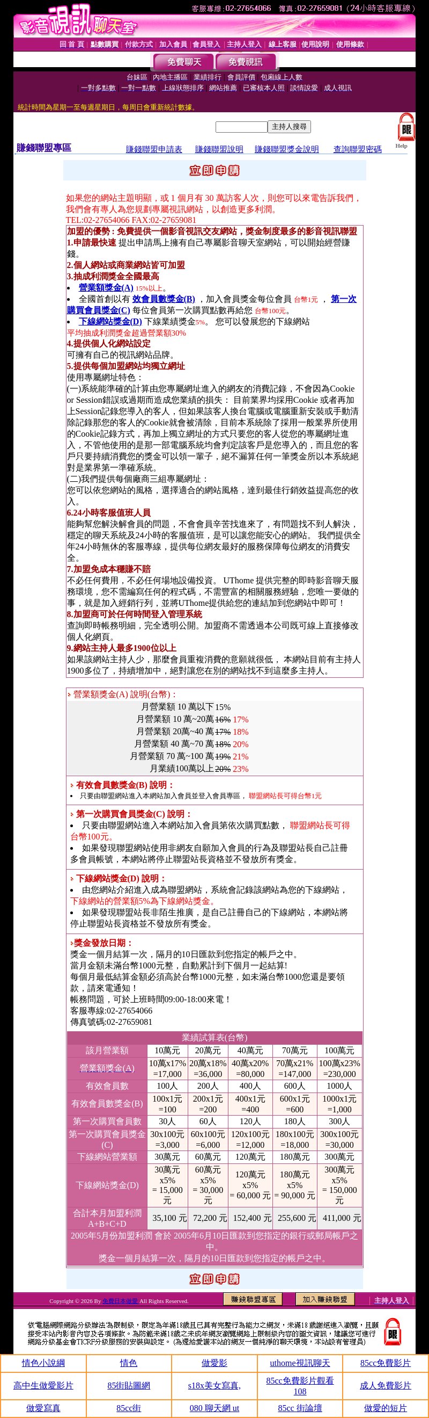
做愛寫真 (43, 1408)
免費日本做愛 (120, 1301)
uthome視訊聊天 (300, 1363)
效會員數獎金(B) (163, 298)
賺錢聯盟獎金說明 (287, 149)
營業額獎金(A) (106, 287)
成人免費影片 (385, 1385)
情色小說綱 (43, 1363)
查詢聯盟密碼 (358, 149)
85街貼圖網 (128, 1385)
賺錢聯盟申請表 (154, 149)
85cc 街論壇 (300, 1408)
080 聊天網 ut (214, 1408)
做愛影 (214, 1363)
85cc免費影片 (385, 1363)
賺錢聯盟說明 (219, 149)
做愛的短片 (385, 1408)
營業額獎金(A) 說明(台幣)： (123, 694)
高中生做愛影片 (43, 1385)
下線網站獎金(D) (110, 321)
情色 (128, 1363)
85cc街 (128, 1408)
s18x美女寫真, (214, 1385)
